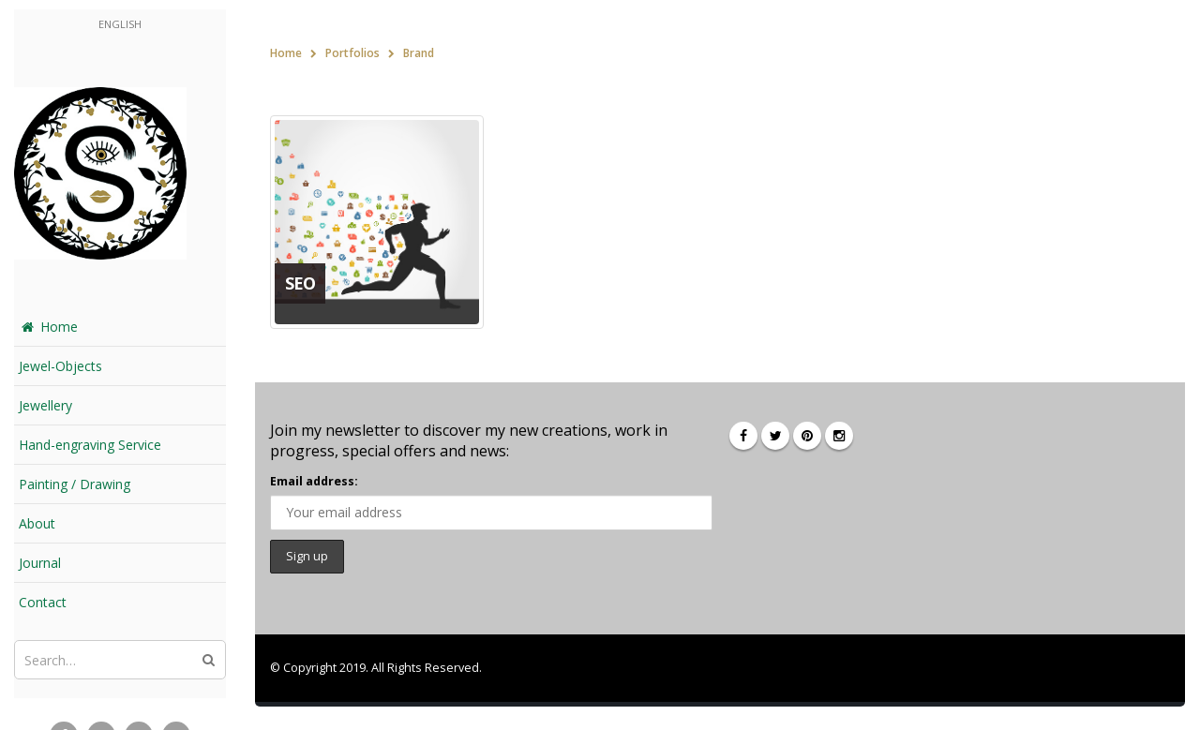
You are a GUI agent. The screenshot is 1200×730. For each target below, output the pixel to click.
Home (48, 326)
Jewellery (45, 405)
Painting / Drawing (74, 484)
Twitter (775, 436)
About (37, 523)
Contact (43, 602)
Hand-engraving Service (90, 445)
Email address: (314, 481)
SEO (300, 283)
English (120, 24)
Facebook (743, 436)
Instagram (839, 436)
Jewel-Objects (60, 366)
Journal (40, 563)
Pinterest (807, 436)
